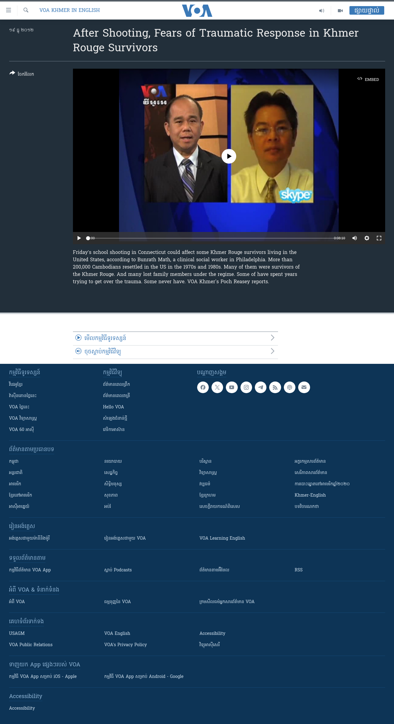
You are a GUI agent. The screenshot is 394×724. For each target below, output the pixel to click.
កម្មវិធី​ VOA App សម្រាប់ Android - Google (144, 677)
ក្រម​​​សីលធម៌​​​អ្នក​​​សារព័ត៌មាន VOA (227, 602)
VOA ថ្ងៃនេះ (19, 407)
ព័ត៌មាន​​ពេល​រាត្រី (116, 396)
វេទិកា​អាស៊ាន (114, 430)
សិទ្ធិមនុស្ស (113, 484)
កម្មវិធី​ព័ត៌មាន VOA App (30, 570)
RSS (299, 570)
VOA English (117, 634)
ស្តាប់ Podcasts (118, 570)
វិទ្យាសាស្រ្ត (208, 473)
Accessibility (213, 634)
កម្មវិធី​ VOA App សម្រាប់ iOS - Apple (43, 677)
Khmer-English (310, 495)
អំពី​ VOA (17, 602)
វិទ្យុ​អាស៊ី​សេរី (210, 645)
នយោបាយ (113, 461)
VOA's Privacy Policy (125, 645)
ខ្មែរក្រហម (208, 495)
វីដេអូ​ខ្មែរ (16, 385)
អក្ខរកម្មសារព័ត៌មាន (310, 461)
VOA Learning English (222, 538)
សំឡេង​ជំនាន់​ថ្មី (115, 418)
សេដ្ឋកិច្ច (111, 473)
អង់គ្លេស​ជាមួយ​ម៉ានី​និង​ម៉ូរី (29, 538)
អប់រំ (107, 507)
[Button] (21, 75)
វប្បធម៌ (205, 484)
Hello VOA (113, 407)
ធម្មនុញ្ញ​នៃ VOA (117, 602)
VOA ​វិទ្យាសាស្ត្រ (23, 418)
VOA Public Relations (31, 645)
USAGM (17, 634)
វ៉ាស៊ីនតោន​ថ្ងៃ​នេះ (23, 396)
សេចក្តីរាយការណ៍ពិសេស (220, 507)
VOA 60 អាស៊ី (21, 430)
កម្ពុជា (14, 461)
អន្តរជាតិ (16, 473)
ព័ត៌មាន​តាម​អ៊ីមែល (215, 570)
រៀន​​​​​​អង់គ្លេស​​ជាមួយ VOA (125, 538)
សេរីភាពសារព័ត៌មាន (311, 473)
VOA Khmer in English (69, 10)
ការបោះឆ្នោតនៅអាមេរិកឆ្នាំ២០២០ (322, 484)
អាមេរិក (15, 484)
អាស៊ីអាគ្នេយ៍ (19, 507)
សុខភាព (111, 495)
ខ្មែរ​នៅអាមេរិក (20, 495)
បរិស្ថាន (206, 461)
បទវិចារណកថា (307, 507)
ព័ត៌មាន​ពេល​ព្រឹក (116, 385)
